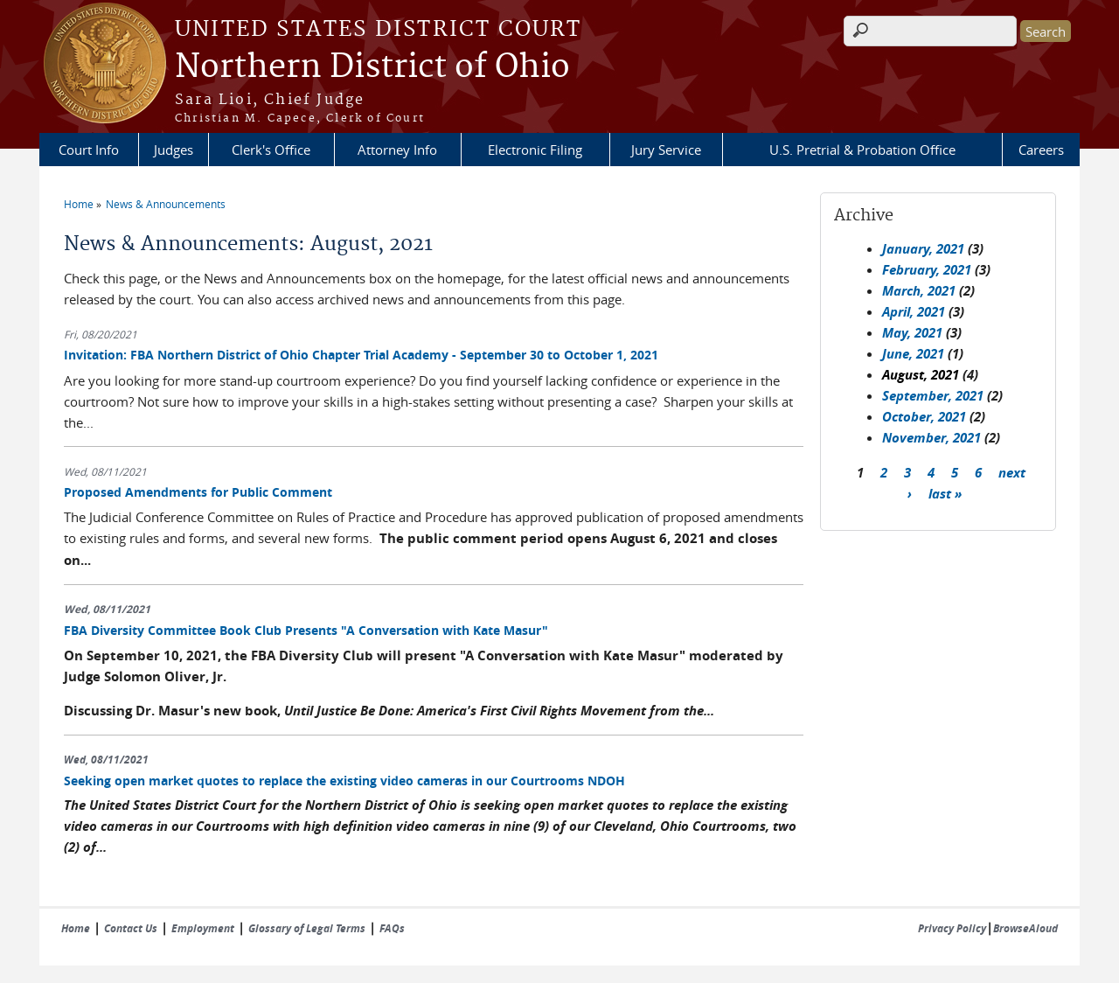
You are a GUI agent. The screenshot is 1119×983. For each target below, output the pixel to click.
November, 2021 (931, 438)
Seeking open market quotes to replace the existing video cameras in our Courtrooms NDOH (344, 780)
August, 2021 (920, 375)
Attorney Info (397, 149)
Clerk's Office (271, 149)
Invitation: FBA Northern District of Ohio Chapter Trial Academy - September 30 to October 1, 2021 (361, 354)
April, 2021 (913, 312)
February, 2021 (926, 270)
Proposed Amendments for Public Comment (198, 492)
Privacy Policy (952, 928)
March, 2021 (919, 291)
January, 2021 (923, 249)
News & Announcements (166, 204)
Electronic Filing (535, 149)
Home (79, 204)
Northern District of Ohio (372, 67)
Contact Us (130, 928)
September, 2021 (932, 396)
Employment (202, 928)
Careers (1041, 149)
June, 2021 (913, 354)
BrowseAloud (1025, 928)
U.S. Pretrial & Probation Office (862, 149)
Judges (173, 149)
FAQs (392, 928)
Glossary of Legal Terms (306, 928)
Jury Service (666, 149)
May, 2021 (912, 333)
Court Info (89, 149)
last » (945, 493)
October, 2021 (924, 417)
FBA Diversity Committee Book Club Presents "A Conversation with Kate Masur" (306, 630)
